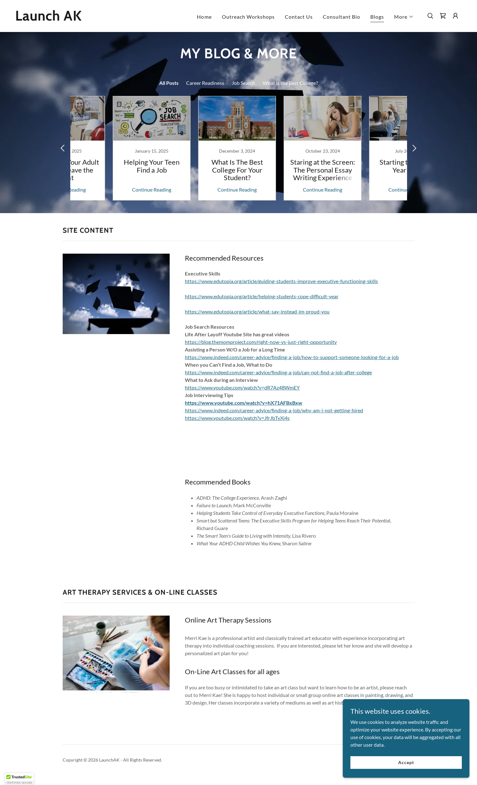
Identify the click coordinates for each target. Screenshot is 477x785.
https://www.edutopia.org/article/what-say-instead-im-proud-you (257, 311)
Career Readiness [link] (205, 83)
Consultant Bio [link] (341, 17)
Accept (406, 762)
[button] (404, 17)
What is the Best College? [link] (290, 83)
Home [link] (204, 17)
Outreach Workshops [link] (248, 17)
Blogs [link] (377, 17)
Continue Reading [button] (110, 190)
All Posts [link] (169, 83)
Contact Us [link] (299, 17)
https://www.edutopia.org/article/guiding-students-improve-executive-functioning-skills (281, 281)
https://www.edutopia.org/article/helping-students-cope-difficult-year (261, 296)
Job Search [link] (243, 83)
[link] (77, 19)
